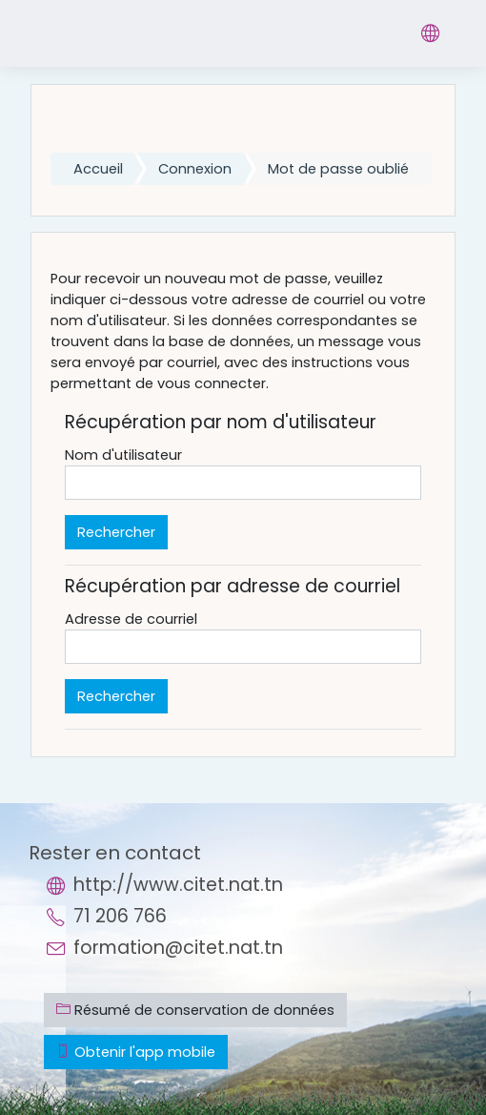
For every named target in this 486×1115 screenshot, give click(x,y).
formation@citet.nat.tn (178, 947)
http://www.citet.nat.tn (178, 885)
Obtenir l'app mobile (135, 1052)
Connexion (195, 168)
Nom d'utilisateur (123, 455)
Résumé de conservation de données (195, 1010)
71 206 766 (120, 916)
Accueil (98, 168)
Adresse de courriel (131, 619)
